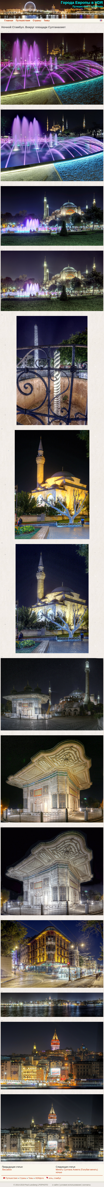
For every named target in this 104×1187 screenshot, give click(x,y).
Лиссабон (7, 1169)
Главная (8, 20)
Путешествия (23, 20)
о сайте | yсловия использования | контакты (71, 1185)
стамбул (57, 1178)
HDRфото (39, 1178)
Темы (47, 20)
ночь (51, 1178)
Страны (37, 20)
